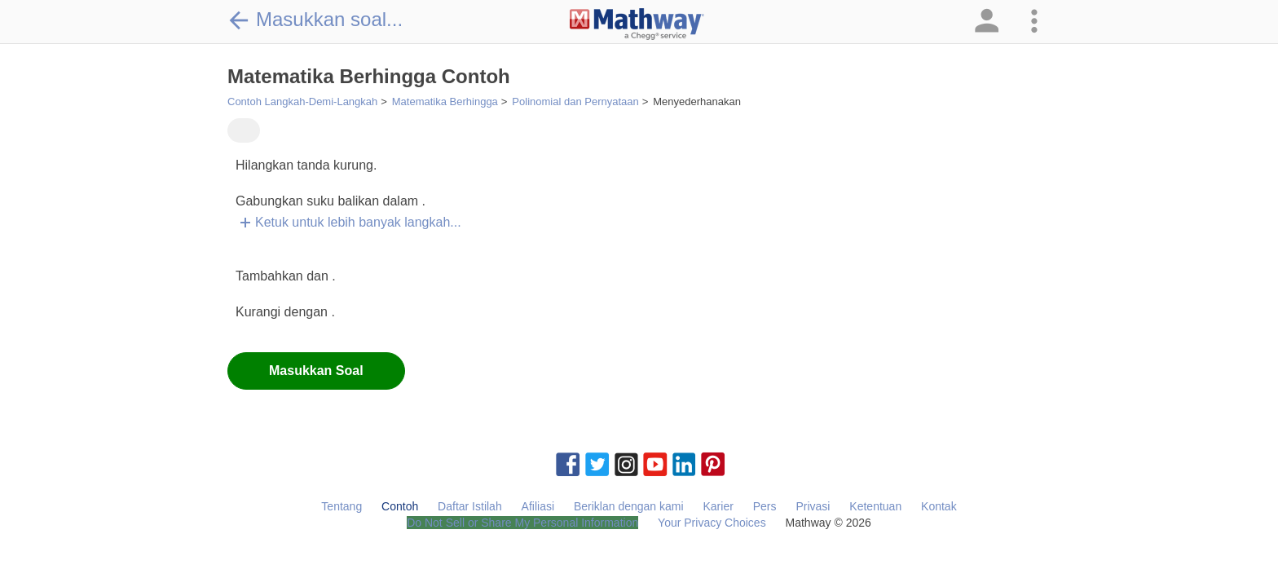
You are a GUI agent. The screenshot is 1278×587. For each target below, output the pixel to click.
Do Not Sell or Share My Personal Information (522, 522)
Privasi (812, 506)
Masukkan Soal (316, 370)
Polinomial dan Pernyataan (575, 101)
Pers (765, 506)
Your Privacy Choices (712, 522)
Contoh (399, 506)
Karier (718, 506)
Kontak (939, 506)
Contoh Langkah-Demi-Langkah (302, 101)
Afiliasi (538, 506)
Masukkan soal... (315, 19)
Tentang (341, 506)
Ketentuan (875, 506)
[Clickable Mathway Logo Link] (637, 24)
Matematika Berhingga (445, 101)
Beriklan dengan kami (629, 506)
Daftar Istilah (470, 506)
